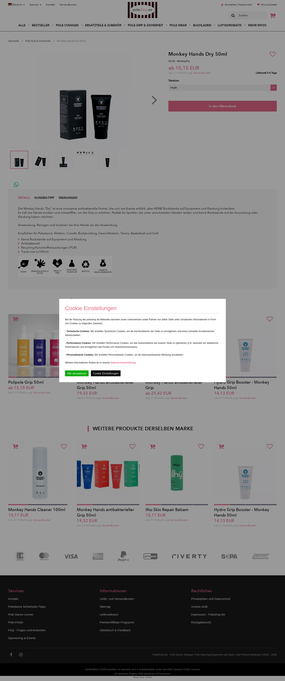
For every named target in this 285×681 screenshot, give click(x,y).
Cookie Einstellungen (106, 373)
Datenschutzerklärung (123, 362)
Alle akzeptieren (77, 373)
